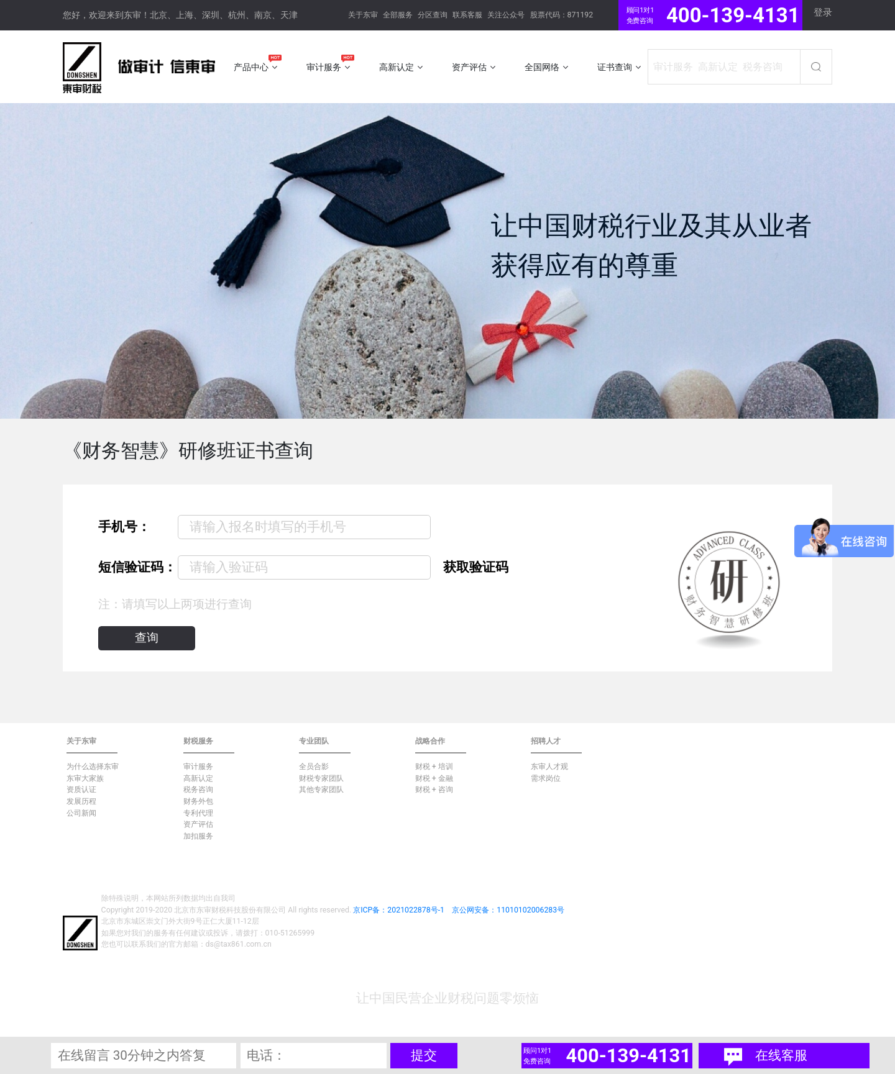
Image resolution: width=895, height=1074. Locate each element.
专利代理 (198, 813)
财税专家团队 (321, 778)
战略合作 (430, 741)
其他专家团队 (321, 789)
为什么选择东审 (93, 766)
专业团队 (314, 741)
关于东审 (363, 15)
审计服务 (198, 766)
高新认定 (198, 778)
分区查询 (433, 15)
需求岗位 (546, 778)
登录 (823, 12)
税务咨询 (198, 789)
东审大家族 (85, 778)
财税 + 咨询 (434, 789)
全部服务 (398, 15)
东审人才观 (549, 766)
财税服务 (198, 741)
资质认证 (81, 789)
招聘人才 (546, 741)
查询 (146, 637)
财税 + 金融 (434, 778)
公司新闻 (81, 813)
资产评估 (198, 824)
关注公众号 (506, 15)
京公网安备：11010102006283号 (508, 910)
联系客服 (467, 15)
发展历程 (81, 801)
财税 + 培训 (434, 766)
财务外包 (198, 801)
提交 (424, 1055)
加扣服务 (198, 836)
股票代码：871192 (562, 15)
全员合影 (314, 766)
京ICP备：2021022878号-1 (398, 910)
